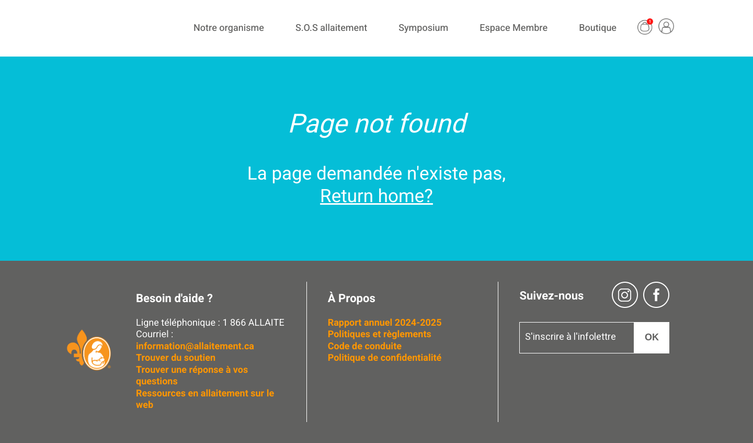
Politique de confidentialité (385, 358)
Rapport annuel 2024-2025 (385, 323)
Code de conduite (365, 346)
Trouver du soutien (177, 358)
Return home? (376, 196)
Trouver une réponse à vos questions (192, 376)
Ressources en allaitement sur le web (205, 399)
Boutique (598, 28)
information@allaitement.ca (195, 346)
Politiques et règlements (381, 334)
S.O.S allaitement (331, 28)
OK (652, 337)
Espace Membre (513, 28)
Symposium (423, 28)
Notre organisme (228, 28)
